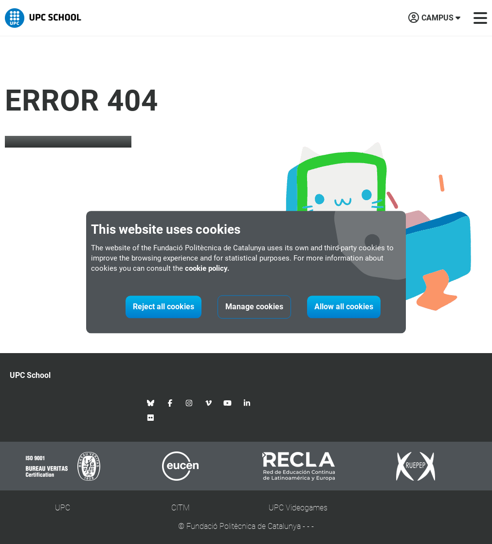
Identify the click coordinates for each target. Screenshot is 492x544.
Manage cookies (254, 306)
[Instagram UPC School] (189, 402)
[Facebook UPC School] (170, 402)
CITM (180, 507)
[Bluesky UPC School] (151, 402)
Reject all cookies (163, 306)
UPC (62, 507)
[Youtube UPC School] (228, 402)
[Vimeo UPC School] (209, 402)
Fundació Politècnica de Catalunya (243, 526)
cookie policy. (207, 268)
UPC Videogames (298, 507)
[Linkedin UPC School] (247, 402)
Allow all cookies (343, 306)
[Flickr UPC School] (151, 417)
